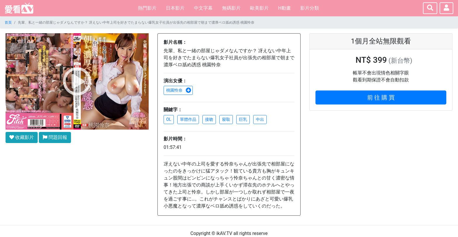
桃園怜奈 (178, 90)
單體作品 (188, 119)
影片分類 (309, 8)
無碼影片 (231, 8)
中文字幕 (203, 8)
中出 (260, 119)
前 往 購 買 (381, 97)
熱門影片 (147, 8)
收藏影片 (21, 137)
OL (168, 119)
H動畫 (284, 8)
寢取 (226, 119)
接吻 (209, 119)
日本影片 (175, 8)
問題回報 (55, 137)
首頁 (8, 22)
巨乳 (243, 119)
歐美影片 (259, 8)
